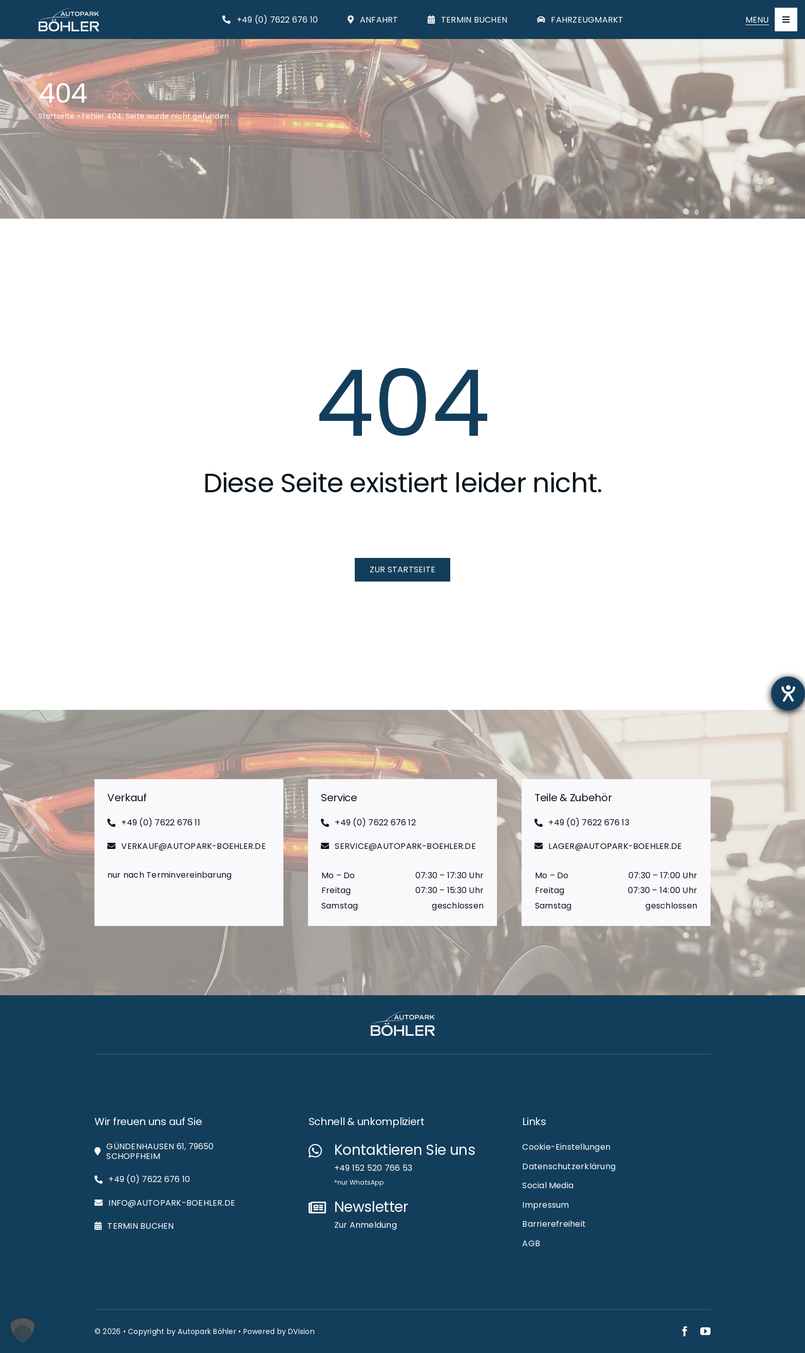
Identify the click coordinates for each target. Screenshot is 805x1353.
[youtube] (705, 1331)
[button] (22, 1330)
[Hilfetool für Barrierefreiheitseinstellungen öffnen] (788, 693)
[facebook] (685, 1331)
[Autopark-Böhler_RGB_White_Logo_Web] (69, 11)
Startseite (56, 116)
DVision (301, 1331)
